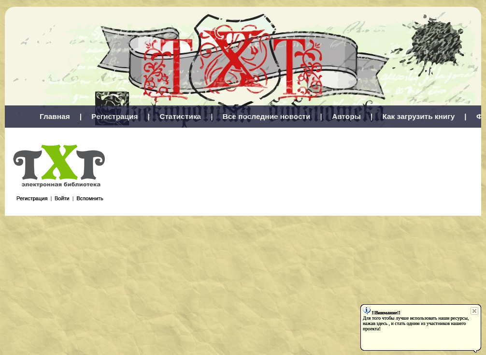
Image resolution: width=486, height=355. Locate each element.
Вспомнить (89, 198)
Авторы (346, 116)
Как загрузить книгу (418, 116)
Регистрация (114, 116)
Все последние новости (267, 116)
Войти (62, 198)
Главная (55, 116)
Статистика (180, 116)
